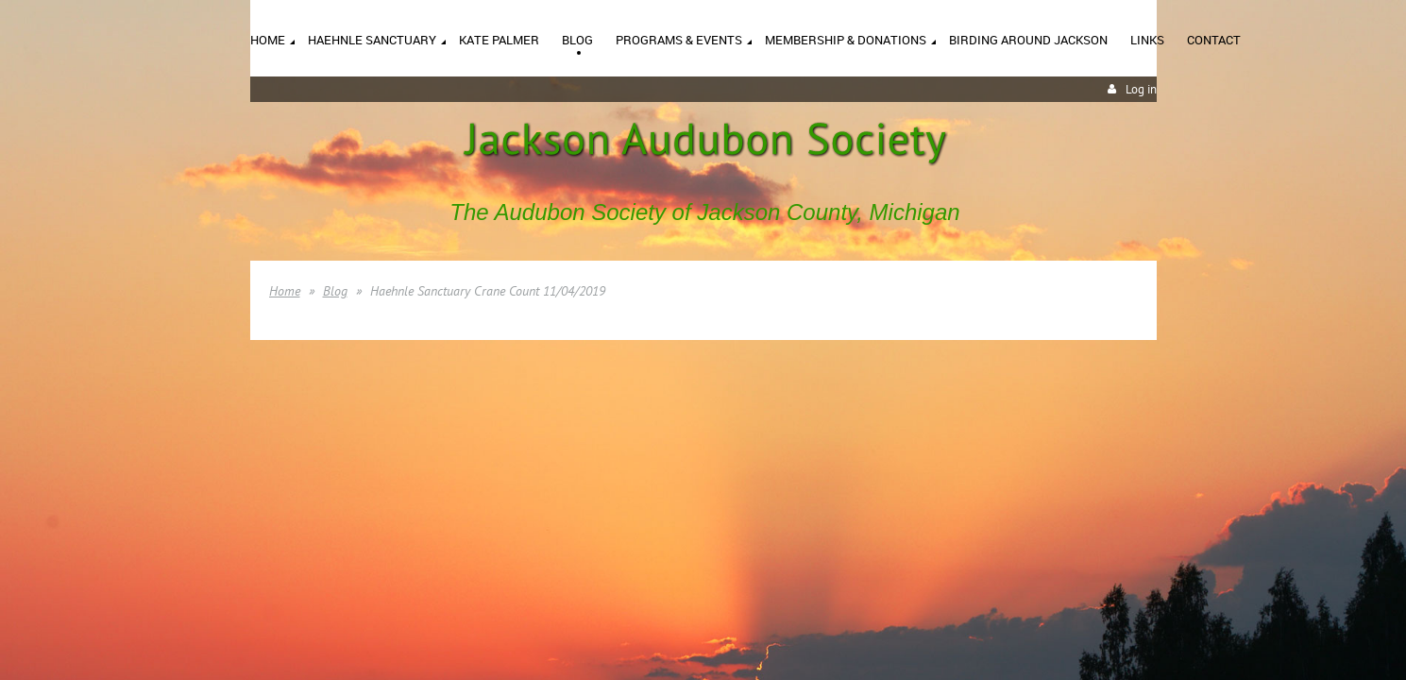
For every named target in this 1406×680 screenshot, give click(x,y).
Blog (335, 290)
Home (284, 290)
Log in (1141, 89)
